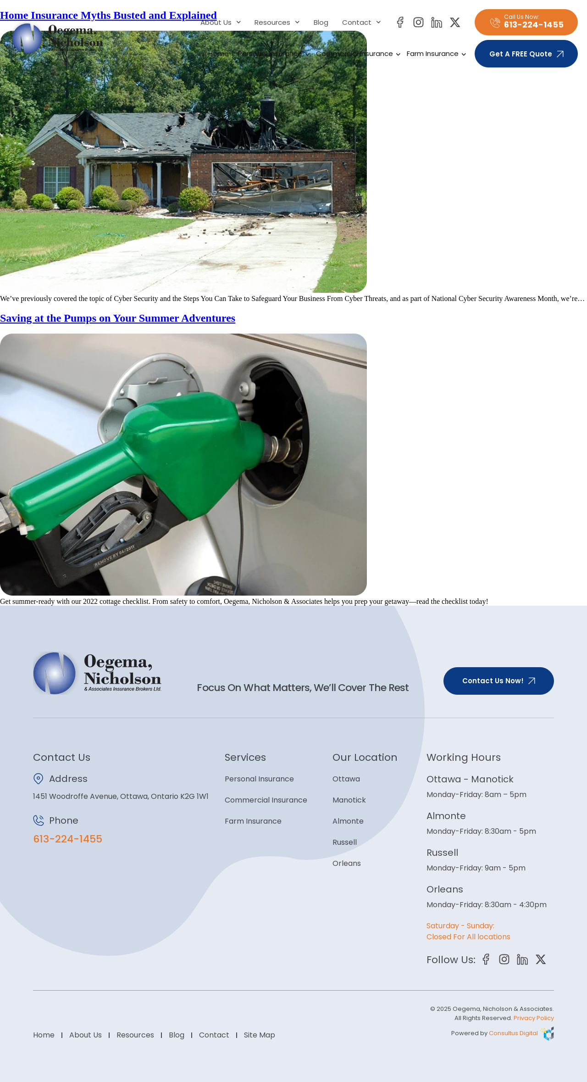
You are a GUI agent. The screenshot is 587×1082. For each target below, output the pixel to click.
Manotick (349, 800)
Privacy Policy (534, 1018)
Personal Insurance (272, 54)
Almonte (348, 821)
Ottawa (346, 779)
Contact (361, 22)
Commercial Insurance (357, 54)
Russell (344, 842)
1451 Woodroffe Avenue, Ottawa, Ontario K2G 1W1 (121, 796)
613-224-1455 (67, 839)
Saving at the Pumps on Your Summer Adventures (117, 318)
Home (218, 53)
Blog (321, 22)
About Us (220, 22)
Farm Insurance (435, 54)
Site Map (259, 1035)
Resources (277, 22)
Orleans (346, 863)
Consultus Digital (513, 1033)
